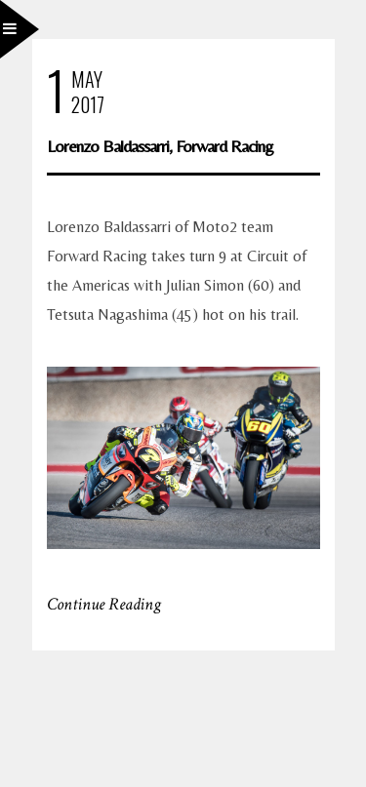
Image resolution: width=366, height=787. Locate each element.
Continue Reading (104, 604)
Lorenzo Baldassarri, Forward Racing (160, 146)
